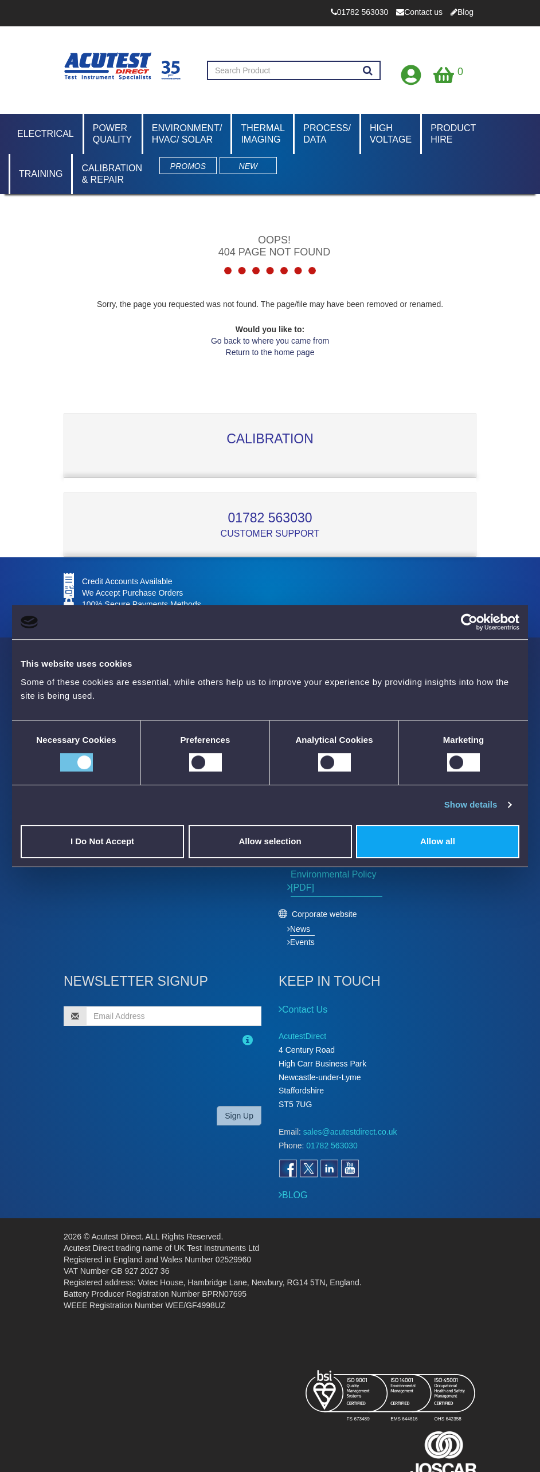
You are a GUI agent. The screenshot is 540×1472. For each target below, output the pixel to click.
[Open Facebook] (288, 1168)
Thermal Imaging (262, 133)
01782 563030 (270, 517)
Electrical (45, 134)
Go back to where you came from (270, 340)
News (300, 929)
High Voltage (391, 133)
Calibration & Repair (111, 173)
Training (40, 174)
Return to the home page (270, 352)
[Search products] (368, 71)
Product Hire (453, 133)
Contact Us (304, 1009)
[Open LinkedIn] (329, 1168)
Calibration (270, 438)
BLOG (294, 1195)
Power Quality (112, 133)
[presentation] (138, 1074)
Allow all (437, 841)
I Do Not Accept (102, 841)
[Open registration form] (411, 72)
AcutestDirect (302, 1036)
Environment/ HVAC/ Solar (187, 133)
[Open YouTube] (350, 1168)
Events (302, 942)
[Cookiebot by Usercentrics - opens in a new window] (469, 622)
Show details (471, 804)
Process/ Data (327, 133)
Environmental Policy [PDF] (333, 880)
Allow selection (269, 841)
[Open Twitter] (308, 1168)
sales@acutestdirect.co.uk (350, 1131)
